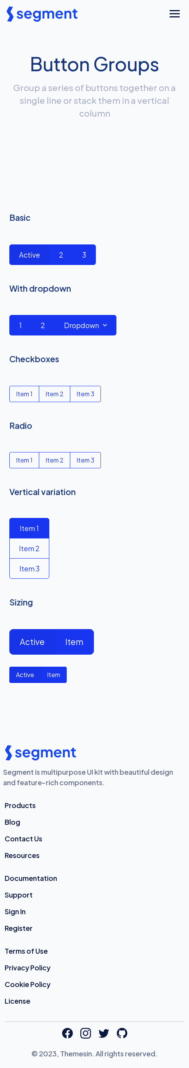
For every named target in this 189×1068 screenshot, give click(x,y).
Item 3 (85, 394)
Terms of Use (26, 950)
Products (20, 805)
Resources (22, 855)
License (17, 1000)
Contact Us (23, 838)
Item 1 (24, 394)
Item (74, 641)
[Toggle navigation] (174, 14)
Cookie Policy (27, 984)
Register (19, 928)
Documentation (31, 878)
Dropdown (81, 325)
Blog (12, 821)
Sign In (15, 911)
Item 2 (54, 394)
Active (29, 254)
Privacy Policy (27, 967)
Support (19, 894)
